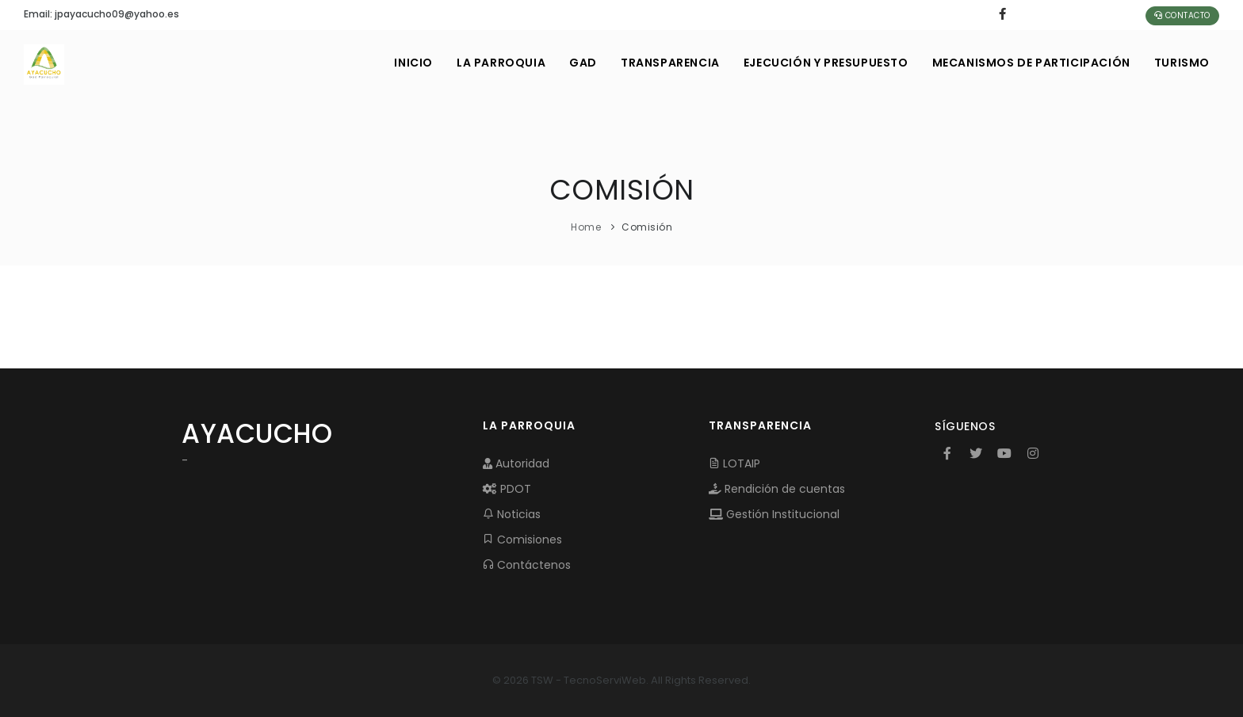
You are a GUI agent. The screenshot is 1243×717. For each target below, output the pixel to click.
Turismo (1182, 63)
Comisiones (522, 539)
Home (586, 227)
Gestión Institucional (774, 514)
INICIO (413, 63)
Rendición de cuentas (777, 489)
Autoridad (516, 463)
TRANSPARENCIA (670, 63)
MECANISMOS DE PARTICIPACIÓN (1031, 63)
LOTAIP (734, 463)
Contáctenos (527, 565)
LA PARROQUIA (501, 63)
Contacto (1182, 15)
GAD (583, 63)
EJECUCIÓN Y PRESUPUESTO (826, 63)
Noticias (512, 514)
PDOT (507, 489)
